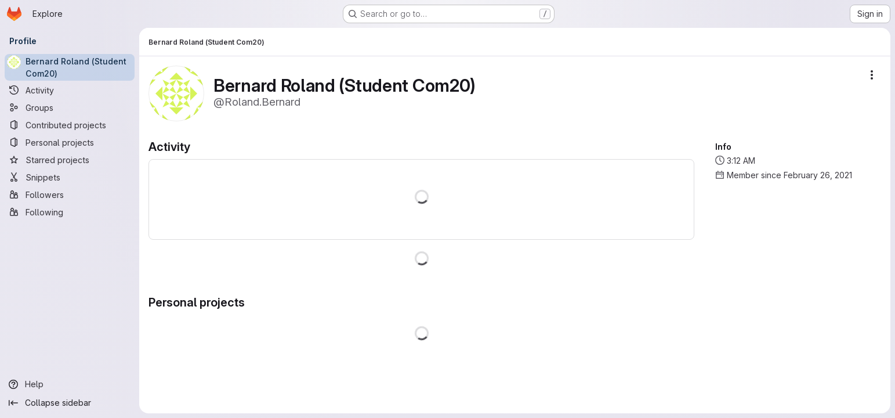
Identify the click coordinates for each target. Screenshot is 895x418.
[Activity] (70, 90)
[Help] (70, 384)
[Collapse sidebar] (70, 403)
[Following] (70, 212)
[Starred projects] (70, 160)
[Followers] (70, 194)
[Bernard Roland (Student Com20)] (70, 67)
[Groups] (70, 107)
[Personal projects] (70, 142)
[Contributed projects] (70, 125)
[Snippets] (70, 177)
